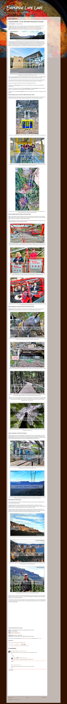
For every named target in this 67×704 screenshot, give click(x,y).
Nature (22, 645)
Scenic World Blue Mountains (32, 28)
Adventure (12, 645)
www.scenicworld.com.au (16, 633)
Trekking (27, 645)
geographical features (19, 29)
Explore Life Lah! (24, 8)
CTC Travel (39, 638)
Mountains (18, 645)
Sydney (24, 645)
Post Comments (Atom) (16, 699)
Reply (12, 661)
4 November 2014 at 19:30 (23, 657)
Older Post (44, 697)
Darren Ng (15, 657)
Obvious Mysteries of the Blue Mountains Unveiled (16, 642)
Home (10, 15)
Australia (15, 645)
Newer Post (10, 697)
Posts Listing (15, 15)
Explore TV (21, 15)
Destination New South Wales (26, 638)
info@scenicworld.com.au (15, 632)
